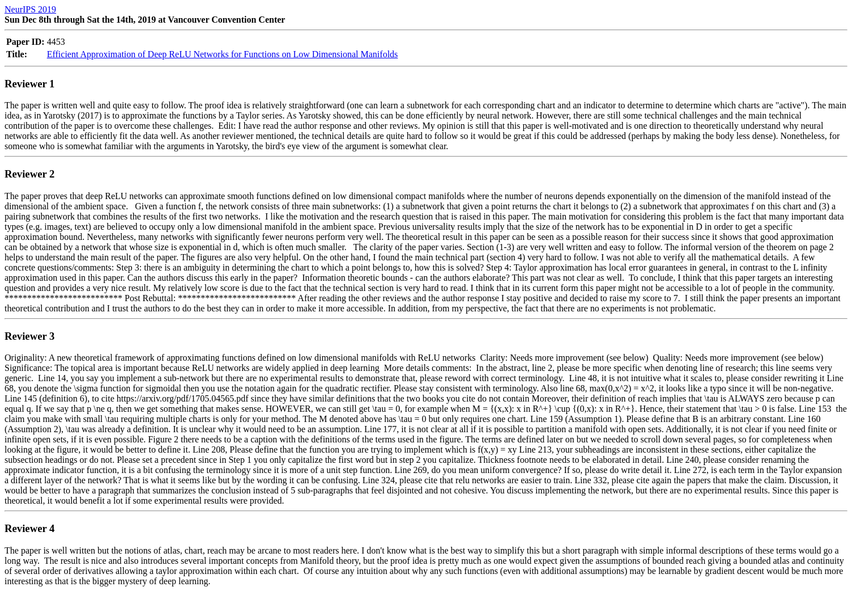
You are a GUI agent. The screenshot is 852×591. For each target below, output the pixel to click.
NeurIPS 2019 (30, 9)
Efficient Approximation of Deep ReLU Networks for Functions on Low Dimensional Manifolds (222, 54)
